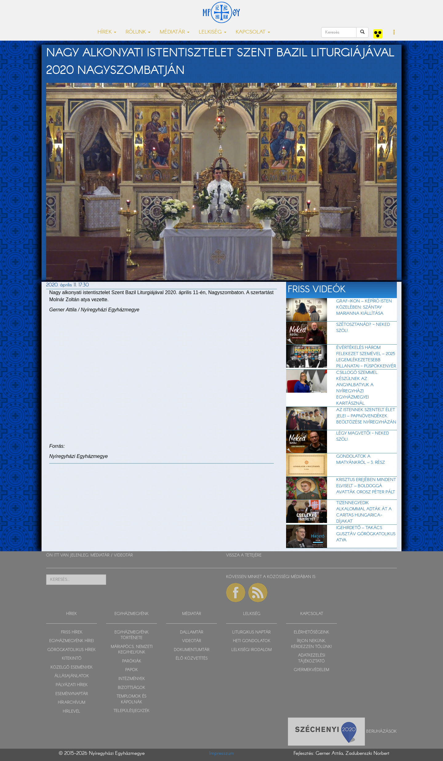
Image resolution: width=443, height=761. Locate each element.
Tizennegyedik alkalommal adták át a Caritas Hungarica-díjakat (364, 512)
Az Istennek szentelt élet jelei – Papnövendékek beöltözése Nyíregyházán (366, 416)
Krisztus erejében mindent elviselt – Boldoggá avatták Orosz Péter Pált (366, 486)
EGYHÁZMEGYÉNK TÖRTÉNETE (131, 635)
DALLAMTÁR (191, 632)
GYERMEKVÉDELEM (311, 670)
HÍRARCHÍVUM (71, 703)
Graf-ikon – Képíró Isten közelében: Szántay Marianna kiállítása (364, 307)
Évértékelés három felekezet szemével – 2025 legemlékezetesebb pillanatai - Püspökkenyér (366, 357)
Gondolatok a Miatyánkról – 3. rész (360, 459)
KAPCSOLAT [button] (253, 32)
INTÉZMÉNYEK (131, 679)
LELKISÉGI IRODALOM (251, 650)
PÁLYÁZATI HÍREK (72, 685)
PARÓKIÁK (131, 661)
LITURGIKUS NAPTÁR (251, 632)
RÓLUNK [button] (138, 32)
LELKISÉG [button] (212, 32)
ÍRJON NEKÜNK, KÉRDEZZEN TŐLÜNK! (311, 644)
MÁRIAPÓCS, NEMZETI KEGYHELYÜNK (132, 650)
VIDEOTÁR (123, 555)
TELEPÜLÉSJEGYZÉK (132, 711)
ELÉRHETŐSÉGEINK (311, 632)
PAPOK (131, 670)
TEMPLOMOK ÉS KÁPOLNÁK (131, 699)
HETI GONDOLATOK (251, 641)
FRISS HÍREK (71, 632)
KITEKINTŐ (72, 659)
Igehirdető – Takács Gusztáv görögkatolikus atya (365, 534)
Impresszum (221, 753)
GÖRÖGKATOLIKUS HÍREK (71, 650)
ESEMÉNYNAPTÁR (71, 694)
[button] (394, 33)
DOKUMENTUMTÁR (192, 650)
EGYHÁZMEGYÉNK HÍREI (71, 641)
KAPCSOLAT (311, 614)
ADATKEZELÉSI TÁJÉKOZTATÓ (311, 658)
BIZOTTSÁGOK (131, 688)
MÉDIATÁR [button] (175, 32)
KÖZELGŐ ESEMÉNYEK (71, 667)
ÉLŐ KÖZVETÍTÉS (192, 659)
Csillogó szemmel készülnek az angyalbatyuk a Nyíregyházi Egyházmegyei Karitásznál (356, 388)
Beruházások (381, 731)
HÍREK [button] (107, 32)
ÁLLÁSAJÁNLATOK (71, 676)
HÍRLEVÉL (71, 711)
